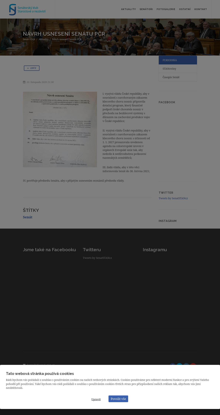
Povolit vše (118, 399)
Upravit (96, 399)
